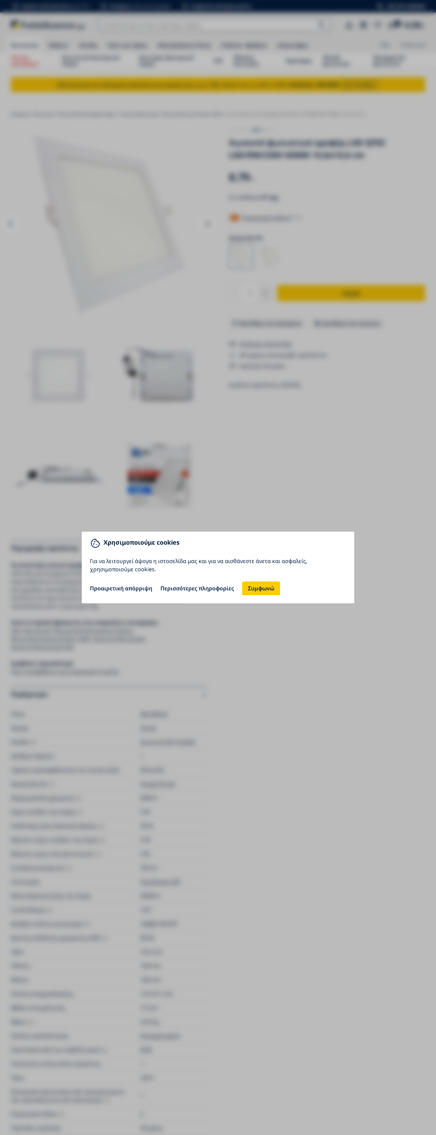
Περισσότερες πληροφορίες (197, 588)
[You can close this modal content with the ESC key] (218, 567)
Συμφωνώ (261, 588)
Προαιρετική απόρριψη (121, 588)
